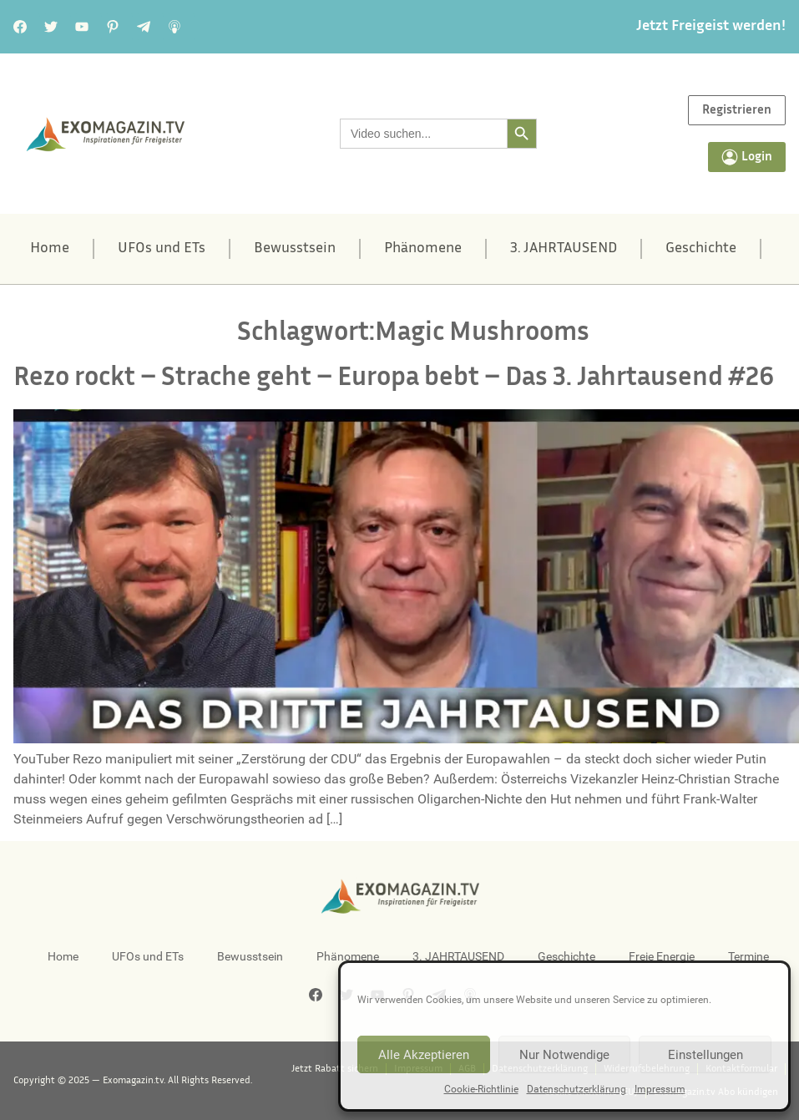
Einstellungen (705, 1054)
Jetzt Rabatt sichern (334, 1069)
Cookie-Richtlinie (481, 1089)
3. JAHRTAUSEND (563, 249)
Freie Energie (662, 956)
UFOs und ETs (161, 249)
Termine (748, 956)
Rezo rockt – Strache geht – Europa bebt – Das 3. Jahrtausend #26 (393, 378)
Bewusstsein (295, 249)
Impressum (660, 1089)
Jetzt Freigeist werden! (711, 26)
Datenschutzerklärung (576, 1089)
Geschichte (700, 249)
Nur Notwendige (564, 1054)
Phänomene (423, 249)
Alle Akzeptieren (423, 1054)
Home (49, 249)
